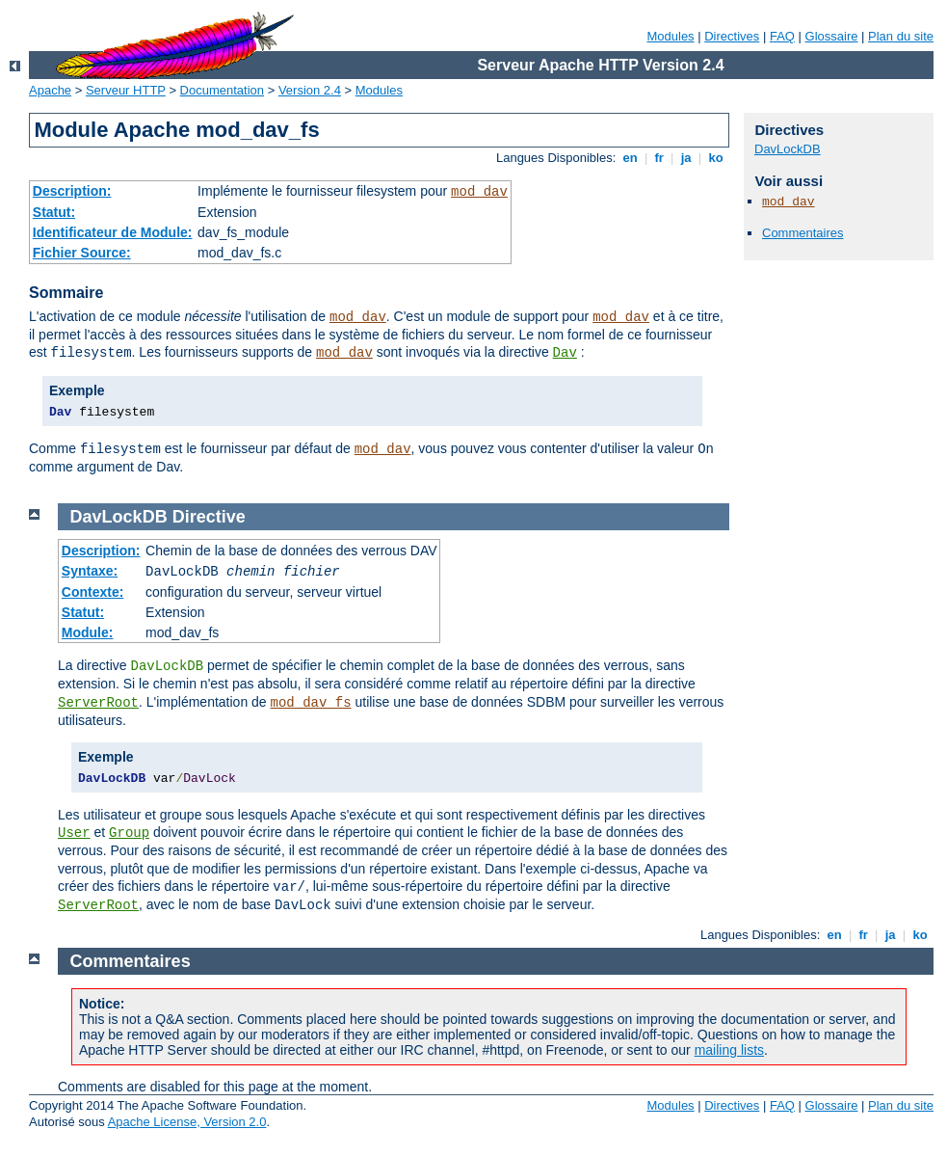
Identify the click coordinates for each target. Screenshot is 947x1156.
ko (715, 157)
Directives (731, 36)
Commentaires (803, 233)
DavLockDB (787, 149)
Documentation (222, 90)
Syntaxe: (90, 570)
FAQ (782, 36)
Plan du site (901, 36)
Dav (565, 353)
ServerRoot (98, 703)
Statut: (54, 212)
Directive (209, 516)
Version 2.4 (309, 90)
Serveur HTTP (126, 90)
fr (659, 157)
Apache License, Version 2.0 (187, 1122)
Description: (72, 191)
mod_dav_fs (311, 703)
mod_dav (479, 192)
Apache (50, 90)
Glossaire (831, 36)
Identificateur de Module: (113, 232)
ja (686, 157)
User (74, 833)
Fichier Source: (82, 252)
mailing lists (729, 1050)
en (630, 157)
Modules (670, 36)
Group (129, 833)
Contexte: (93, 592)
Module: (88, 632)
